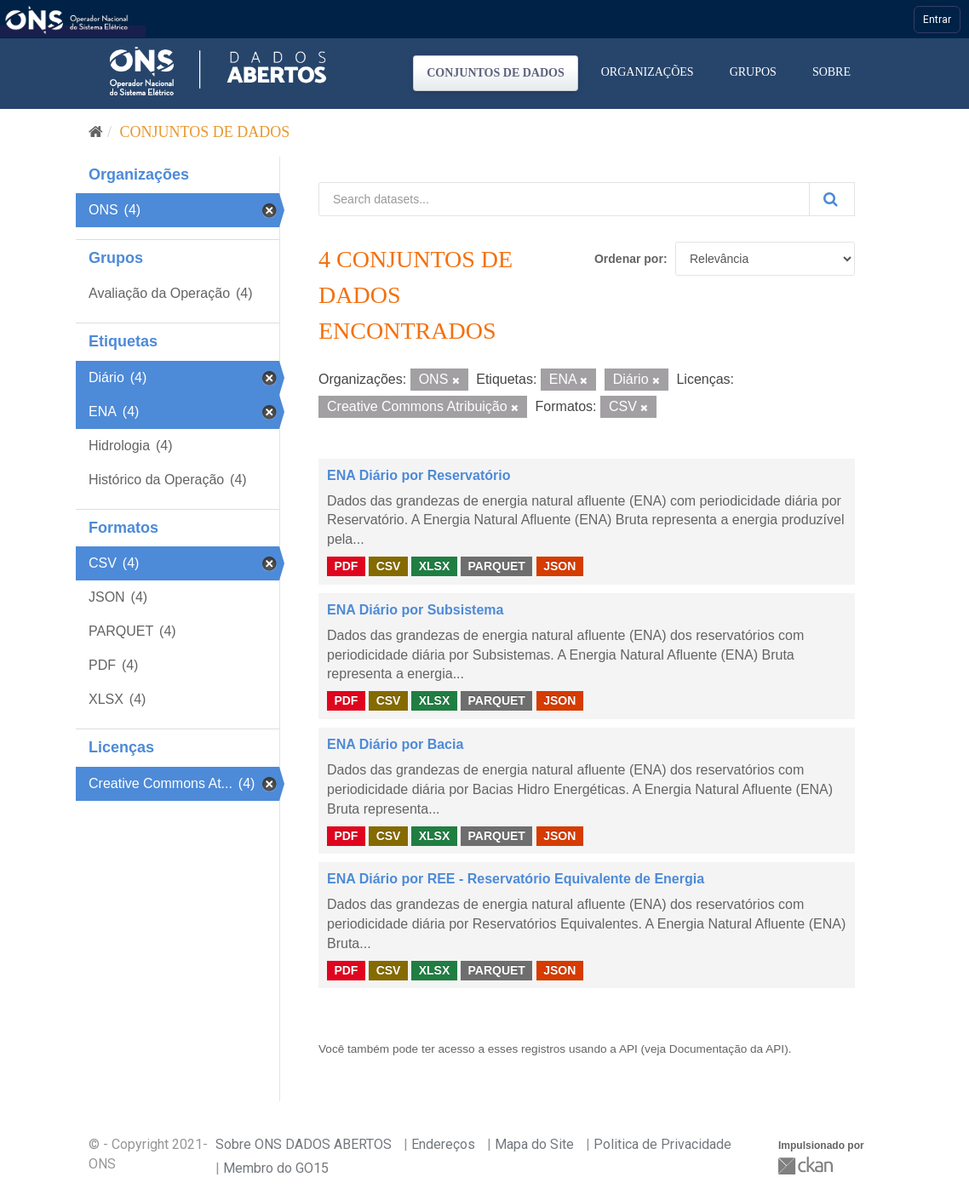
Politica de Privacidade (662, 1144)
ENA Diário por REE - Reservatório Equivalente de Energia (515, 878)
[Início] (96, 131)
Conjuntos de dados (496, 72)
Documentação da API (726, 1049)
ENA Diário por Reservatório (418, 475)
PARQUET (496, 566)
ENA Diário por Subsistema (415, 610)
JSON (559, 566)
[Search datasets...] (564, 199)
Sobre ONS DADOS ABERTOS (303, 1144)
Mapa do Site (534, 1144)
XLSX (434, 566)
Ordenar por (628, 259)
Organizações (647, 72)
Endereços (443, 1144)
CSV (388, 566)
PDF (346, 566)
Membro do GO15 (276, 1168)
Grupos (753, 72)
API (628, 1049)
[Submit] (832, 199)
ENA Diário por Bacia (395, 744)
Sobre (831, 72)
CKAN (807, 1165)
